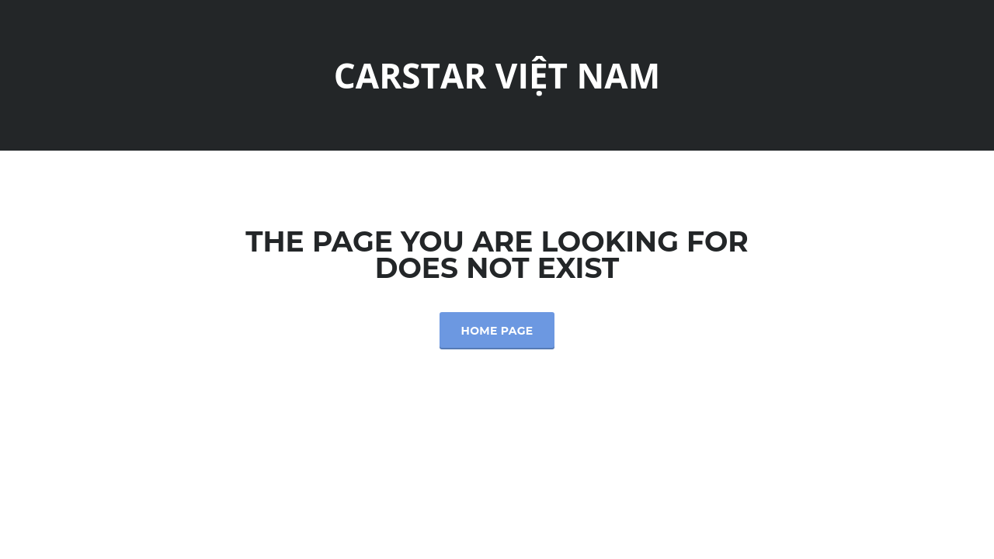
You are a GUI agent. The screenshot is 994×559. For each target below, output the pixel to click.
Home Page (497, 331)
